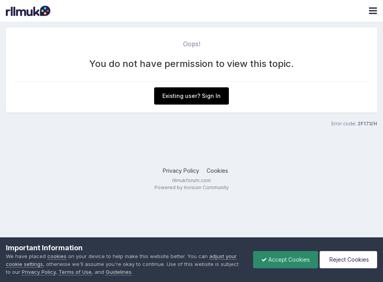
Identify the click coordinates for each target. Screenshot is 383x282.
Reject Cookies (348, 259)
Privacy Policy (181, 170)
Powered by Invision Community (192, 187)
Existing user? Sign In (191, 95)
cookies (57, 256)
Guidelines (118, 272)
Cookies (217, 170)
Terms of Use (75, 272)
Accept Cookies (285, 259)
